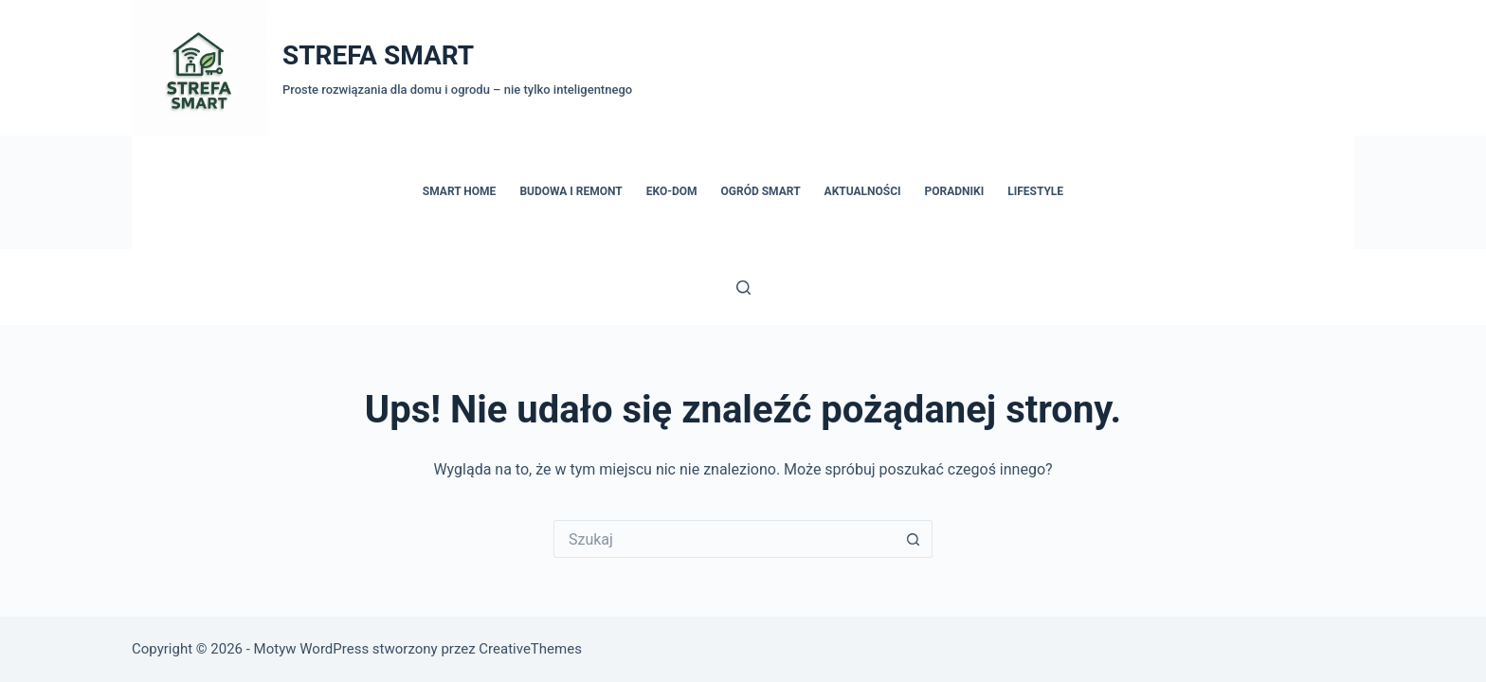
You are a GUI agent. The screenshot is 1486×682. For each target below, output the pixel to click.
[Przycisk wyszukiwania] (914, 539)
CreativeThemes (530, 648)
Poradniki (955, 191)
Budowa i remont (570, 191)
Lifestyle (1035, 191)
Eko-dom (672, 191)
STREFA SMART (378, 55)
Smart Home (460, 191)
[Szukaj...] (724, 539)
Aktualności (863, 191)
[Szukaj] (743, 287)
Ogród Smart (761, 191)
